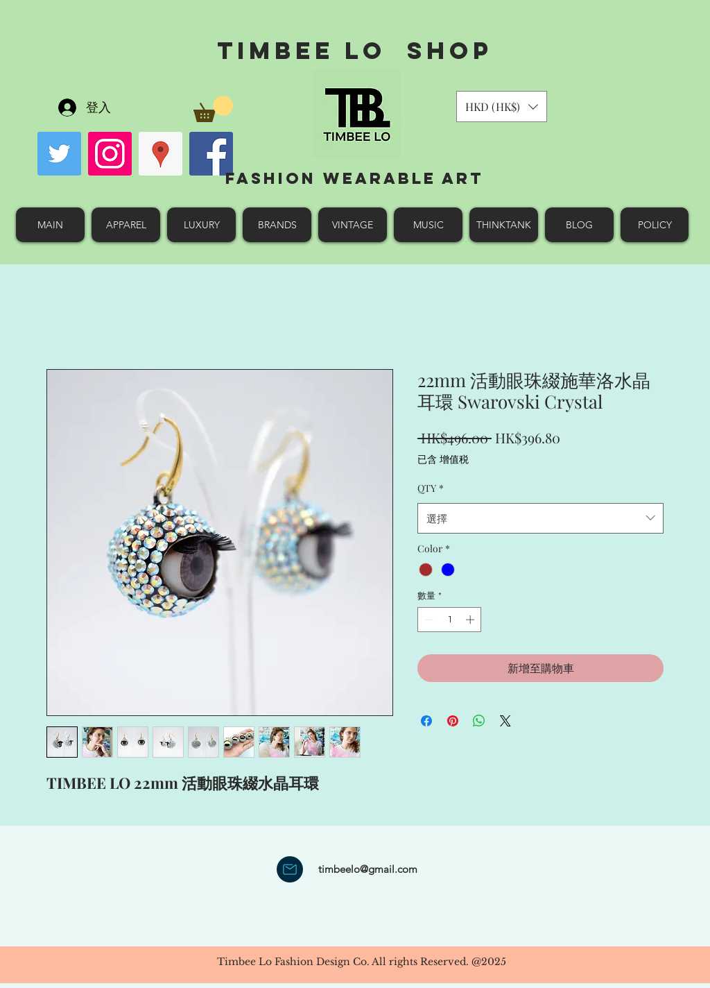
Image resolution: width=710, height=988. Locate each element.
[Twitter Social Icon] (59, 154)
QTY (430, 488)
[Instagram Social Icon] (110, 154)
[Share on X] (505, 721)
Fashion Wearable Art (354, 178)
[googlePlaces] (160, 154)
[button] (213, 109)
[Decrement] (427, 619)
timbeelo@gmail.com (367, 869)
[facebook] (211, 154)
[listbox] (501, 106)
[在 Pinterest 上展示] (452, 721)
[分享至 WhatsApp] (479, 721)
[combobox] (540, 518)
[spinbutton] (449, 619)
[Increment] (471, 619)
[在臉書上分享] (426, 721)
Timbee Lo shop (354, 50)
